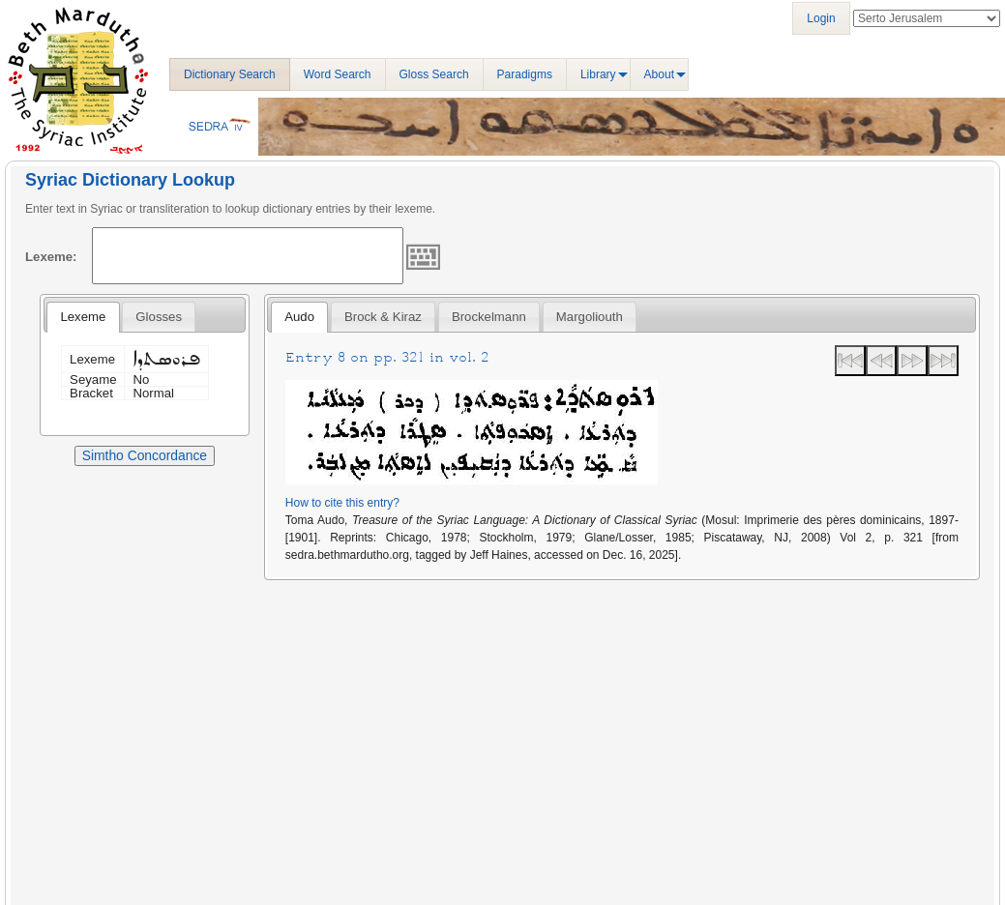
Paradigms (524, 74)
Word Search (337, 74)
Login (821, 18)
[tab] (82, 317)
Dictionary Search (230, 74)
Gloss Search (434, 74)
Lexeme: (51, 256)
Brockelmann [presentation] (489, 316)
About (659, 74)
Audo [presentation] (299, 316)
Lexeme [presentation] (82, 316)
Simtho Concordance (144, 455)
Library (598, 74)
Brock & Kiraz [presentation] (383, 316)
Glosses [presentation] (158, 316)
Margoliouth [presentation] (589, 316)
